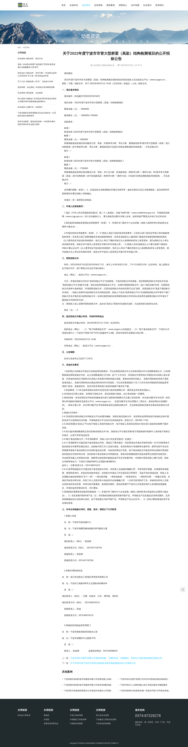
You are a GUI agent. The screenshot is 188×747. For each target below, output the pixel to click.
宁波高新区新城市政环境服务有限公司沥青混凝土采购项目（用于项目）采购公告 (89, 679)
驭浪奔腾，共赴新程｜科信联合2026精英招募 (36, 87)
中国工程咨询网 (76, 715)
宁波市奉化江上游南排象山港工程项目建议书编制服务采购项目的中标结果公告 (145, 685)
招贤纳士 (123, 5)
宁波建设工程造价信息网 (106, 719)
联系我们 (159, 5)
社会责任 (147, 5)
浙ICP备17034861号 (111, 743)
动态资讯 (86, 5)
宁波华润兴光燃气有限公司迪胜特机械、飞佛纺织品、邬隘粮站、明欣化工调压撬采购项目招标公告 (116, 658)
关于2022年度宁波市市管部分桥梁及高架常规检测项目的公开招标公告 (103, 663)
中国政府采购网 (76, 723)
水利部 (46, 719)
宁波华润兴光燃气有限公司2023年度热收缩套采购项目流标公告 (145, 679)
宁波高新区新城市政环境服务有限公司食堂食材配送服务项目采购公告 (89, 685)
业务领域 (98, 5)
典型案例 (110, 5)
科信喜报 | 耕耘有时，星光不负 (30, 59)
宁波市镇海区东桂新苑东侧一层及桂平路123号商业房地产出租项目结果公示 (145, 690)
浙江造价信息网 (102, 715)
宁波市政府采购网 (103, 723)
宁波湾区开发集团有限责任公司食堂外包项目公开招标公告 (89, 690)
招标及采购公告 (108, 65)
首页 (63, 5)
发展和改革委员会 (51, 723)
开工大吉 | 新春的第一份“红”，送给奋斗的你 (35, 81)
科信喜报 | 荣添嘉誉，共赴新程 (30, 93)
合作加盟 (135, 5)
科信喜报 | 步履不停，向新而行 (30, 107)
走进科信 (74, 5)
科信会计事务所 (24, 715)
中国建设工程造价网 (78, 719)
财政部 (46, 715)
